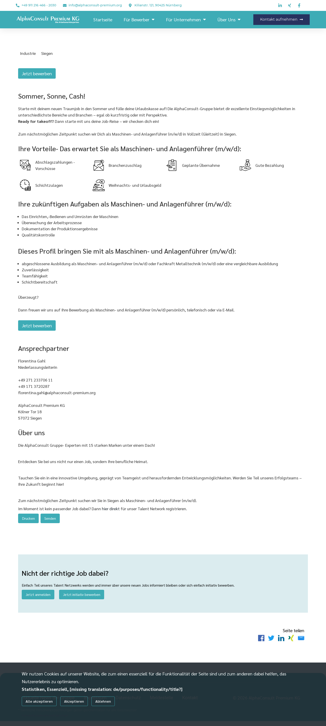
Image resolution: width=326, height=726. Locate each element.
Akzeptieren (74, 701)
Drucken (28, 520)
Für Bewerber (139, 19)
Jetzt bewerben (37, 73)
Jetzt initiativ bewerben (81, 598)
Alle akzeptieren (39, 701)
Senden (50, 520)
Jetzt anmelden (38, 598)
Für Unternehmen (186, 19)
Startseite (102, 19)
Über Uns (229, 19)
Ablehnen (103, 701)
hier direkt (111, 511)
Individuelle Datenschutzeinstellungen (45, 715)
